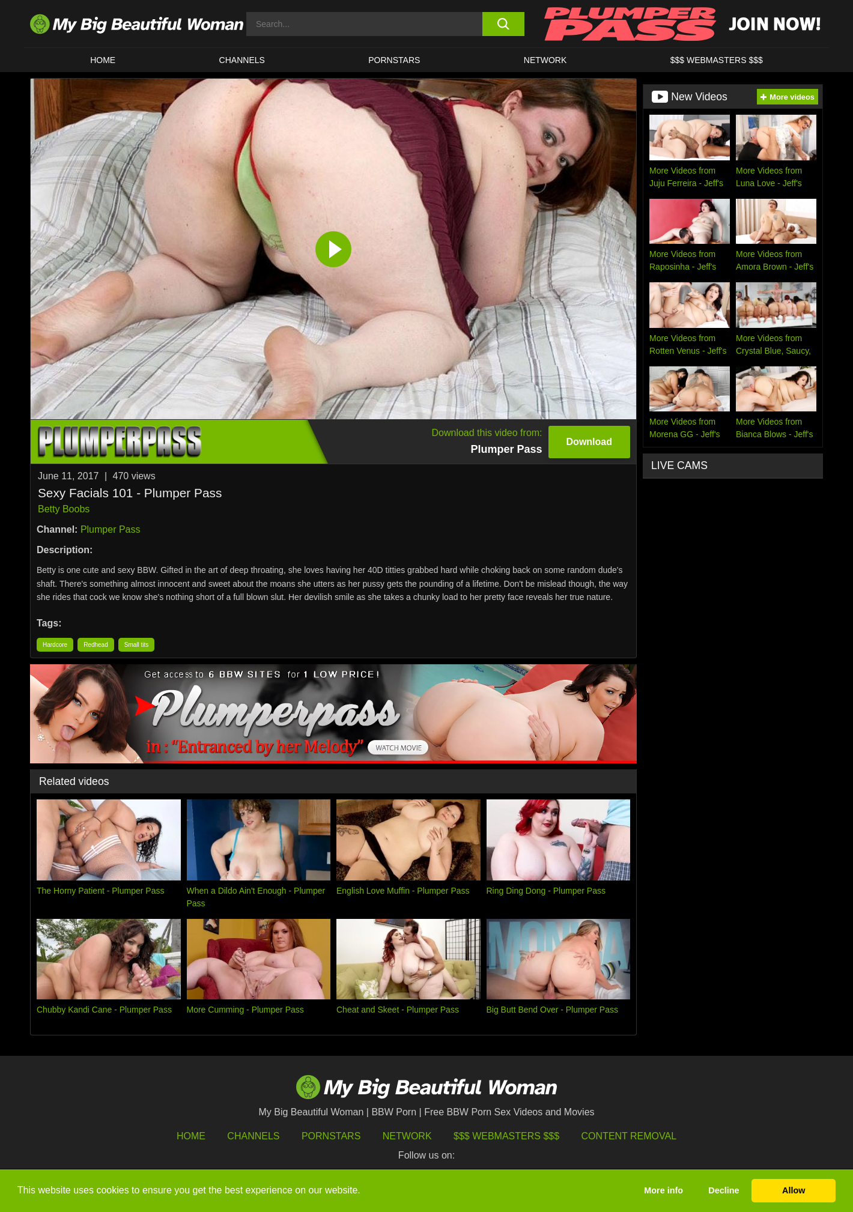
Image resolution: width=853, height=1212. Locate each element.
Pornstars (394, 60)
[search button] (503, 24)
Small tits (136, 644)
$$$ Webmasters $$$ (506, 1136)
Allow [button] (793, 1190)
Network (545, 60)
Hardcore (55, 644)
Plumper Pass (110, 529)
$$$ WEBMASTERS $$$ (716, 60)
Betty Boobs (64, 509)
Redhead (95, 644)
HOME (102, 60)
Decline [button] (723, 1190)
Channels (253, 1136)
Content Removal (629, 1136)
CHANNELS (242, 60)
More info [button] (663, 1190)
